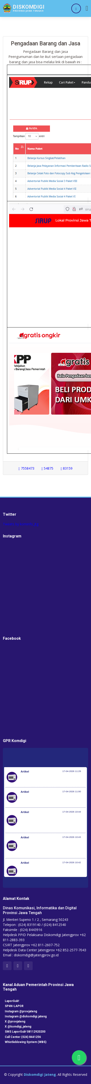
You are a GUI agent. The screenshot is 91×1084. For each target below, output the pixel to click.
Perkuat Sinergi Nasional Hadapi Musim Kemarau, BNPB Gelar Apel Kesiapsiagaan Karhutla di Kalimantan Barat (53, 848)
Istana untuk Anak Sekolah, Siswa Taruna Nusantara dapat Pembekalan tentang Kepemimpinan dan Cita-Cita (51, 873)
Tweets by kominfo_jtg (20, 524)
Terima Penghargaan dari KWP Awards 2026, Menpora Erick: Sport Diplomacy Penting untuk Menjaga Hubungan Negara (52, 823)
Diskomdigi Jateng (40, 1074)
